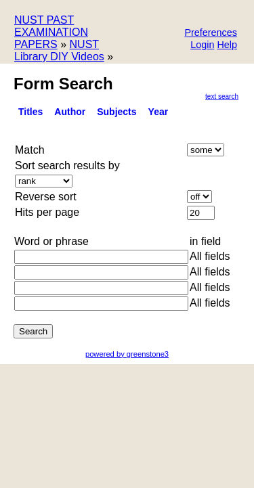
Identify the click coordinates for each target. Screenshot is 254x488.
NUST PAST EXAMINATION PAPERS (51, 32)
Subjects (116, 111)
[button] (210, 33)
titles (30, 111)
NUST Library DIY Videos (59, 50)
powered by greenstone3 (127, 354)
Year (158, 111)
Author (69, 111)
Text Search (221, 96)
